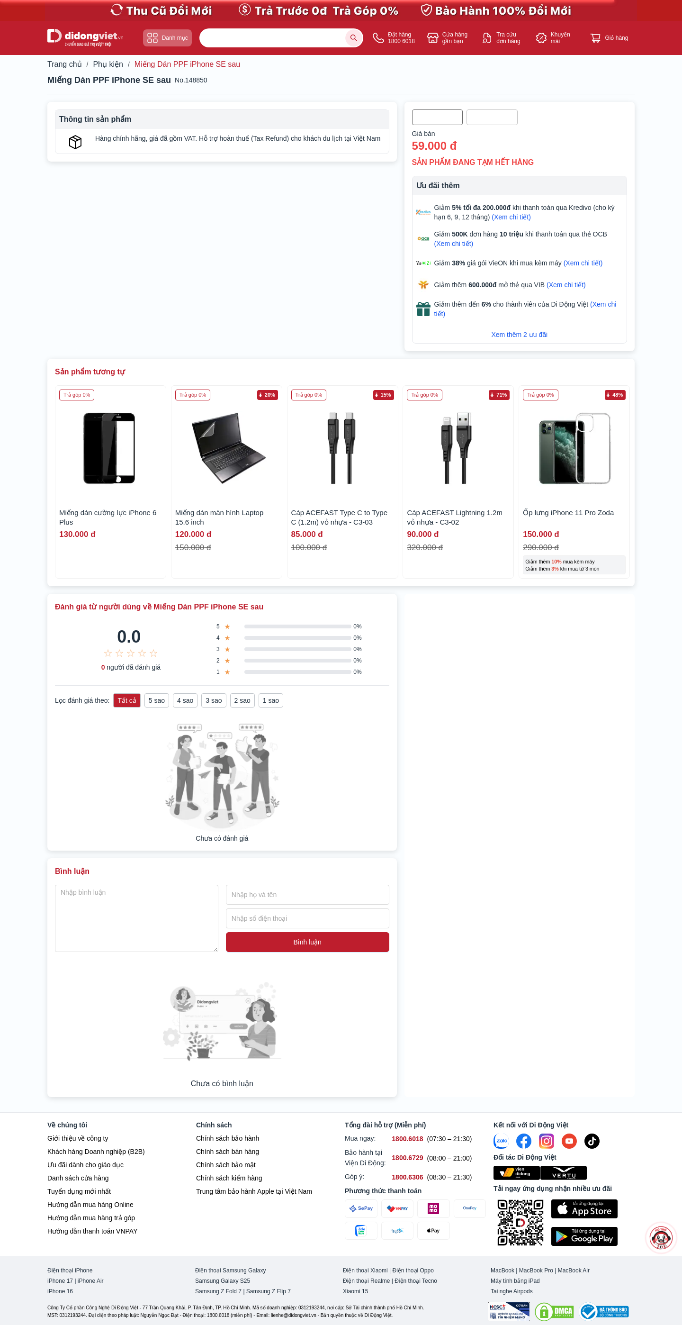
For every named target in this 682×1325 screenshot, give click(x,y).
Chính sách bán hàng (227, 1151)
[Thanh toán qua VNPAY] (397, 1208)
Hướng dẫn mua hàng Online (90, 1204)
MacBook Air (574, 1270)
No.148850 (191, 80)
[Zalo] (501, 1141)
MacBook (502, 1270)
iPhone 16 (60, 1291)
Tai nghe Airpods (512, 1291)
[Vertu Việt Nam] (563, 1173)
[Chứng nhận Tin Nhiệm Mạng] (508, 1311)
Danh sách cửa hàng (78, 1178)
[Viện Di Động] (517, 1173)
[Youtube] (569, 1141)
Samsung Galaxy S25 (222, 1281)
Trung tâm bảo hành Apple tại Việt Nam (254, 1191)
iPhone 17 (60, 1281)
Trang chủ (64, 64)
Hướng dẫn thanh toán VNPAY (92, 1231)
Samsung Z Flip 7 (268, 1291)
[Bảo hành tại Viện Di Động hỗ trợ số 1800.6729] (407, 1158)
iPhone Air (91, 1281)
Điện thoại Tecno (416, 1281)
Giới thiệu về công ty (77, 1138)
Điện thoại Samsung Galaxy (230, 1270)
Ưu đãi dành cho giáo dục (85, 1165)
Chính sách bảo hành (227, 1138)
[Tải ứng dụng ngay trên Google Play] (593, 1236)
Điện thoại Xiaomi (365, 1270)
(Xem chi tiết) (511, 217)
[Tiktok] (592, 1141)
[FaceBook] (523, 1141)
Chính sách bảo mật (226, 1165)
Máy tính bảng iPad (515, 1281)
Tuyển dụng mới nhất (79, 1191)
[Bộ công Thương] (604, 1311)
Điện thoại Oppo (413, 1270)
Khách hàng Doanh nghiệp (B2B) (96, 1151)
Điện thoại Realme (366, 1281)
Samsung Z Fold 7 (218, 1291)
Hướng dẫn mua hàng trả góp (91, 1218)
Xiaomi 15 (355, 1291)
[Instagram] (546, 1141)
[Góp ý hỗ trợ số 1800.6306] (407, 1177)
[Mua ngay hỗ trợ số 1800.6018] (407, 1139)
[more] (661, 1238)
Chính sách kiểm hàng (229, 1178)
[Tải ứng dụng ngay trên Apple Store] (593, 1208)
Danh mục (167, 38)
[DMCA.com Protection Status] (554, 1311)
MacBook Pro (536, 1270)
